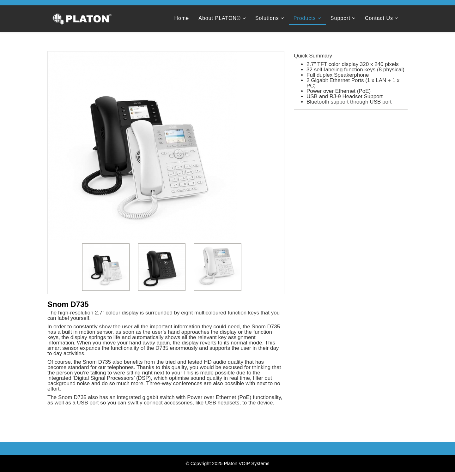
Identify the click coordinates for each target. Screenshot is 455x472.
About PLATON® (219, 18)
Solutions (267, 18)
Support (340, 18)
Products (305, 18)
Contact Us (379, 18)
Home (181, 18)
